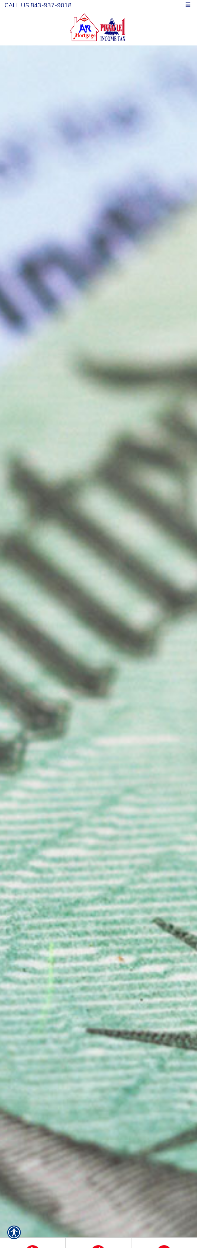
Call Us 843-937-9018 (38, 5)
